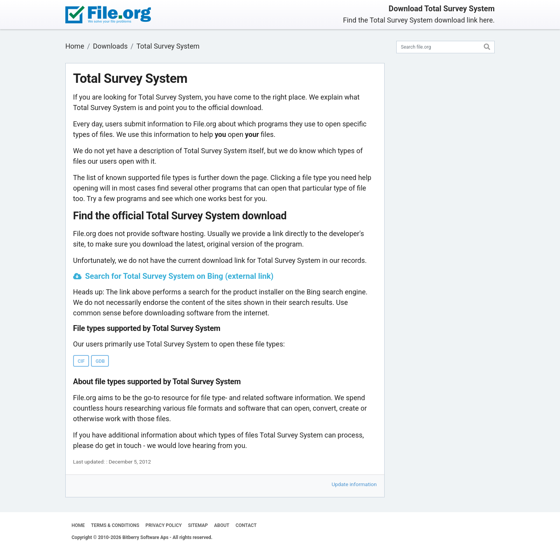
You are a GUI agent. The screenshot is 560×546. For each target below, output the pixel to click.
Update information (354, 484)
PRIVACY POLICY (163, 525)
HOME (78, 525)
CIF (81, 361)
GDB (100, 361)
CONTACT (246, 525)
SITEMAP (198, 525)
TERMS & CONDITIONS (115, 525)
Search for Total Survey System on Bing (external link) (179, 276)
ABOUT (221, 525)
